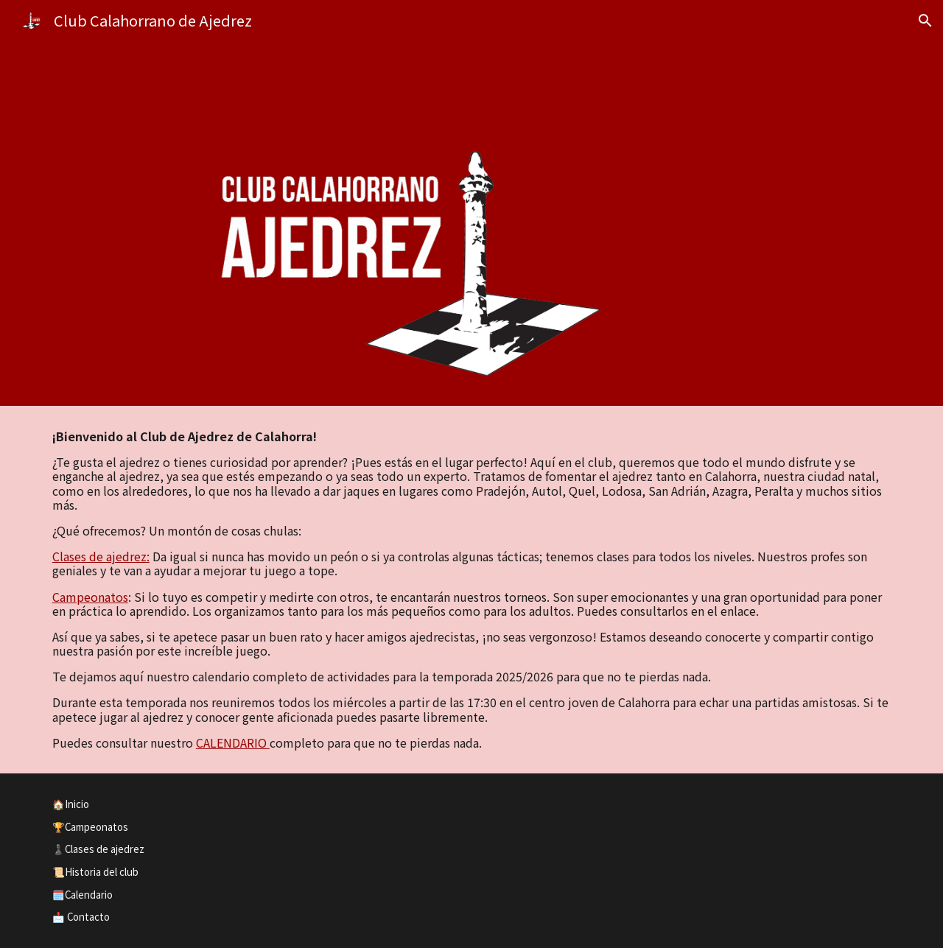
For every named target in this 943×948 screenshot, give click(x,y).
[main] (471, 590)
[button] (925, 20)
